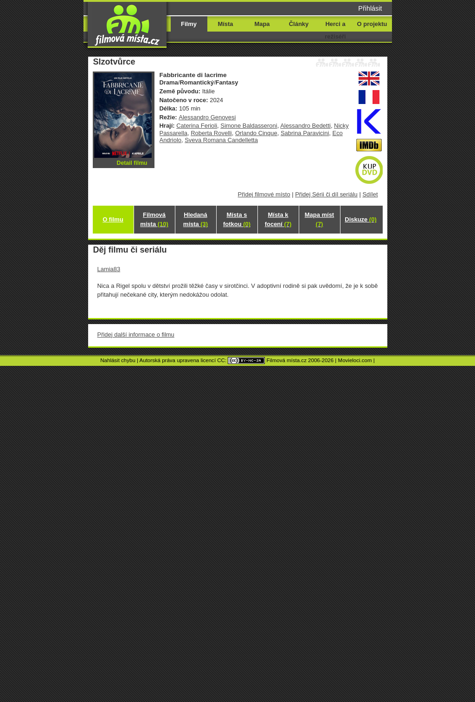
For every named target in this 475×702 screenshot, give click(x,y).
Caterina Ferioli (196, 125)
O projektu (372, 23)
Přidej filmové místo (264, 194)
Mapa (262, 23)
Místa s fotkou (236, 219)
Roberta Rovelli (211, 133)
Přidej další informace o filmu (135, 334)
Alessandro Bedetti (305, 125)
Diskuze (360, 219)
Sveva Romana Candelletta (221, 139)
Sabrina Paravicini (305, 133)
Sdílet (370, 194)
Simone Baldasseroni (248, 125)
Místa (225, 23)
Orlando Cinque (256, 133)
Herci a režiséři (335, 30)
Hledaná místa (195, 219)
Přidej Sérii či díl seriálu (326, 194)
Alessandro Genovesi (207, 117)
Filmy (189, 23)
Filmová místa (154, 219)
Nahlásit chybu (117, 360)
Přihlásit (370, 8)
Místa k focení (278, 219)
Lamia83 (109, 269)
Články (298, 23)
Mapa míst (319, 219)
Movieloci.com (355, 360)
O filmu (113, 219)
